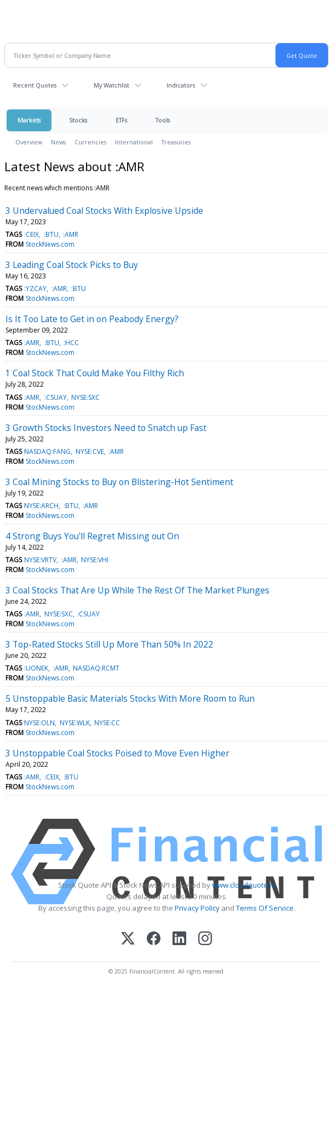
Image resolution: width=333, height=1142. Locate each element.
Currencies (90, 142)
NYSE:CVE (90, 451)
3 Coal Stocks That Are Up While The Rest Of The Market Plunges (137, 590)
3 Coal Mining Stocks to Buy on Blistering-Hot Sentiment (119, 482)
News (58, 142)
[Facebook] (153, 939)
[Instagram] (205, 939)
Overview (28, 142)
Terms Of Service (265, 908)
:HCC (71, 342)
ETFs (121, 120)
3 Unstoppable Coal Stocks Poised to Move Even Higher (117, 753)
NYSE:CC (107, 722)
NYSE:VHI (94, 559)
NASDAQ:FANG (47, 451)
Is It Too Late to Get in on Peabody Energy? (92, 319)
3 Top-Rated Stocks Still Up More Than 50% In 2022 (109, 644)
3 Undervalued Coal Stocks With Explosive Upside (104, 211)
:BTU (51, 234)
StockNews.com (50, 244)
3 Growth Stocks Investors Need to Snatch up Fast (105, 428)
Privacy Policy (197, 908)
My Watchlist (111, 85)
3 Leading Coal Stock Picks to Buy (71, 265)
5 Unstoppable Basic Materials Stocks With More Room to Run (130, 698)
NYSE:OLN (39, 722)
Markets (29, 120)
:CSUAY (55, 397)
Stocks (78, 120)
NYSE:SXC (85, 397)
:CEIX (31, 234)
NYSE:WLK (75, 722)
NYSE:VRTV (40, 559)
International (134, 142)
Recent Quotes (34, 85)
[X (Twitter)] (128, 939)
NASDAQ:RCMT (96, 668)
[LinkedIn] (179, 939)
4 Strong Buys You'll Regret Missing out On (92, 536)
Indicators (180, 85)
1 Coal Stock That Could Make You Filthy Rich (94, 373)
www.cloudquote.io (243, 885)
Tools (163, 120)
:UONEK (36, 668)
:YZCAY (35, 288)
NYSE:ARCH (41, 505)
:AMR (70, 234)
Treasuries (176, 142)
